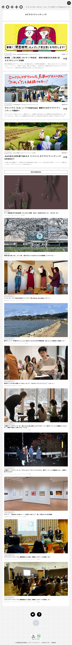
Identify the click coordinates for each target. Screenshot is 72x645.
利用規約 (53, 642)
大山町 (34, 152)
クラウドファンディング (34, 54)
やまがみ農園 (16, 152)
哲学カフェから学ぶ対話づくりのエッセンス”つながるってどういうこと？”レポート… (29, 383)
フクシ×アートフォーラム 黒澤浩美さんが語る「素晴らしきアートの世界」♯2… (27, 557)
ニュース (8, 54)
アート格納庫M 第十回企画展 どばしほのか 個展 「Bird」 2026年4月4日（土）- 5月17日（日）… (32, 213)
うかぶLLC (23, 104)
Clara (14, 54)
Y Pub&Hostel (16, 104)
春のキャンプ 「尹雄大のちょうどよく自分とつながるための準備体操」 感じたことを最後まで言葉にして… (35, 340)
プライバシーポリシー (34, 642)
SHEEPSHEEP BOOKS (22, 54)
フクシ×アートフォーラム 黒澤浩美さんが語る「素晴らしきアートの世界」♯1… (27, 599)
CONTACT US (45, 642)
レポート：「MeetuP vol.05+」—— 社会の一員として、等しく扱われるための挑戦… (28, 514)
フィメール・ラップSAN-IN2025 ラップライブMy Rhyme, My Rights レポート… (27, 298)
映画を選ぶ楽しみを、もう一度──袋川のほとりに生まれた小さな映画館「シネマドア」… (29, 255)
